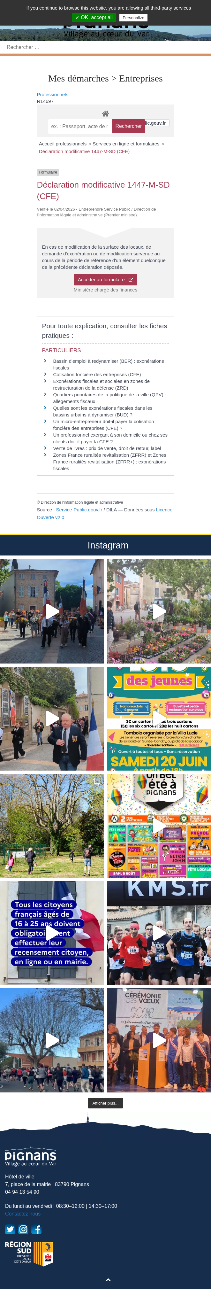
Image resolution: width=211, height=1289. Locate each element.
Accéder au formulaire (105, 279)
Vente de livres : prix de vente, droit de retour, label (107, 448)
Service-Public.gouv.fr (79, 509)
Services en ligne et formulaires (127, 143)
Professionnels (52, 94)
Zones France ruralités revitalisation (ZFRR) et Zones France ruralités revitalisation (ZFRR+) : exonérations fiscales (109, 461)
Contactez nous (23, 1213)
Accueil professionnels (63, 143)
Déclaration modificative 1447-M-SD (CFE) (84, 151)
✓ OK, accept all (94, 17)
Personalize (133, 17)
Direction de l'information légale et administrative (82, 502)
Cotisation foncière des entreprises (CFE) (97, 374)
